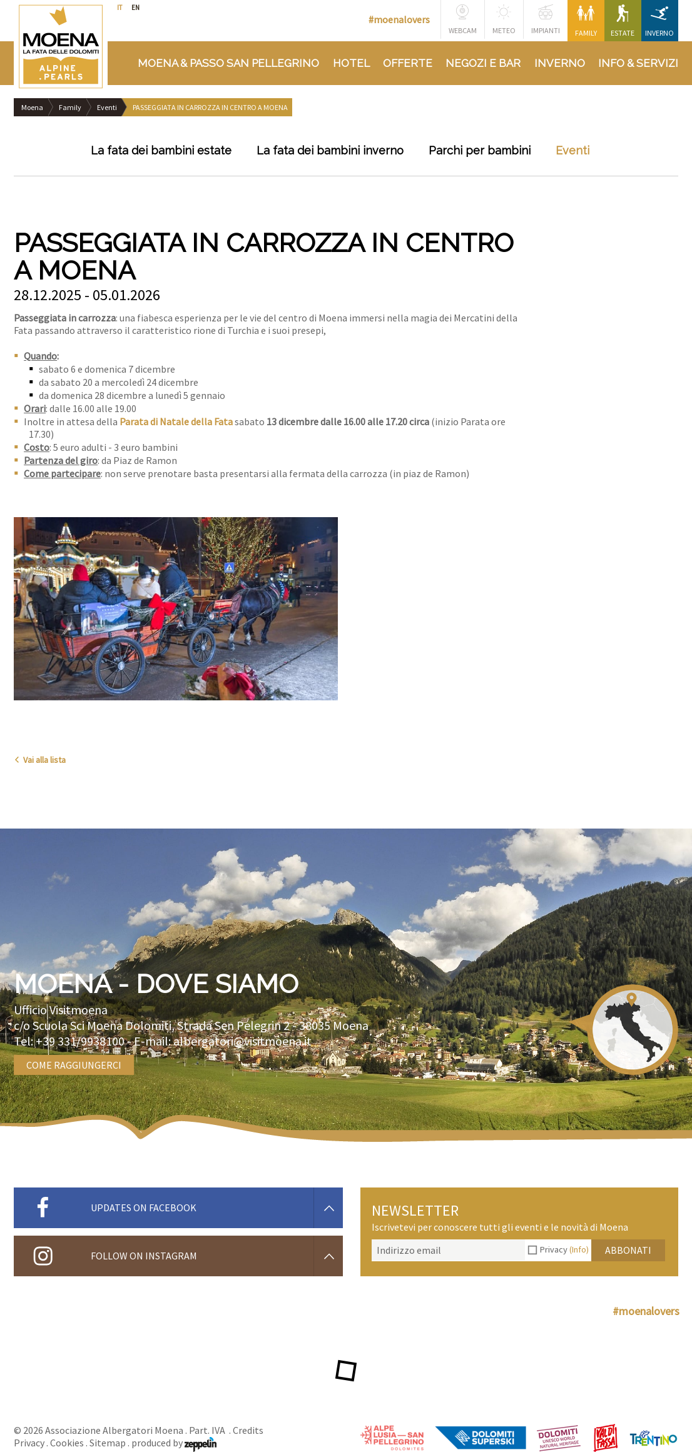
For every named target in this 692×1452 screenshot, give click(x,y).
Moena (32, 107)
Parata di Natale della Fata (176, 421)
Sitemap (107, 1442)
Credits (248, 1430)
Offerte (407, 63)
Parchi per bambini (480, 150)
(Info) (579, 1249)
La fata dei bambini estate (161, 150)
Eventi (107, 107)
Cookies (67, 1442)
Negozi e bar (483, 63)
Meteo (504, 19)
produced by (173, 1442)
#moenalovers (399, 19)
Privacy (564, 1249)
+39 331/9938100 (80, 1041)
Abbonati (628, 1250)
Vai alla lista (40, 759)
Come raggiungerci (73, 1065)
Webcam (463, 19)
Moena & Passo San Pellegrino (228, 63)
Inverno (659, 21)
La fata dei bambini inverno (330, 150)
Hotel (351, 63)
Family (586, 21)
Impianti (545, 19)
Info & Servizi (638, 63)
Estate (622, 21)
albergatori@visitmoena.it (242, 1041)
